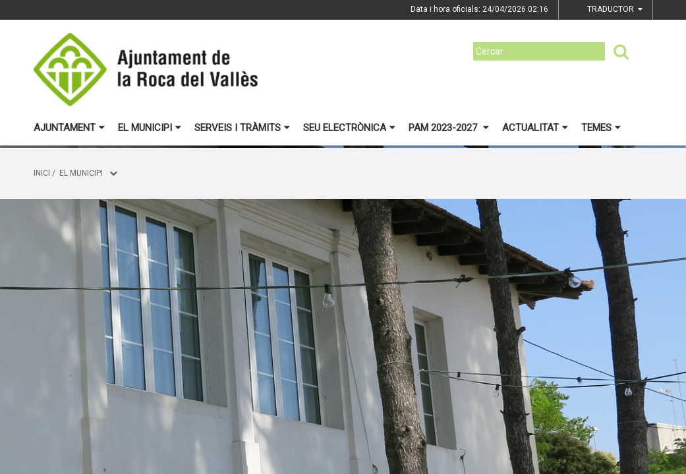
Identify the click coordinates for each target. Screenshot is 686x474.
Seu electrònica (349, 128)
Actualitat (535, 128)
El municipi (149, 128)
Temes (601, 128)
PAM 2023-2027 (449, 128)
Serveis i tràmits (242, 128)
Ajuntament (69, 128)
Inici (42, 173)
